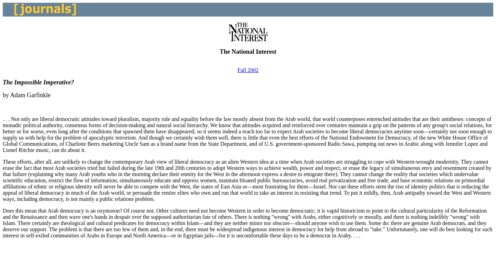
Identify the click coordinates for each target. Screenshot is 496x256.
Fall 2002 (248, 70)
